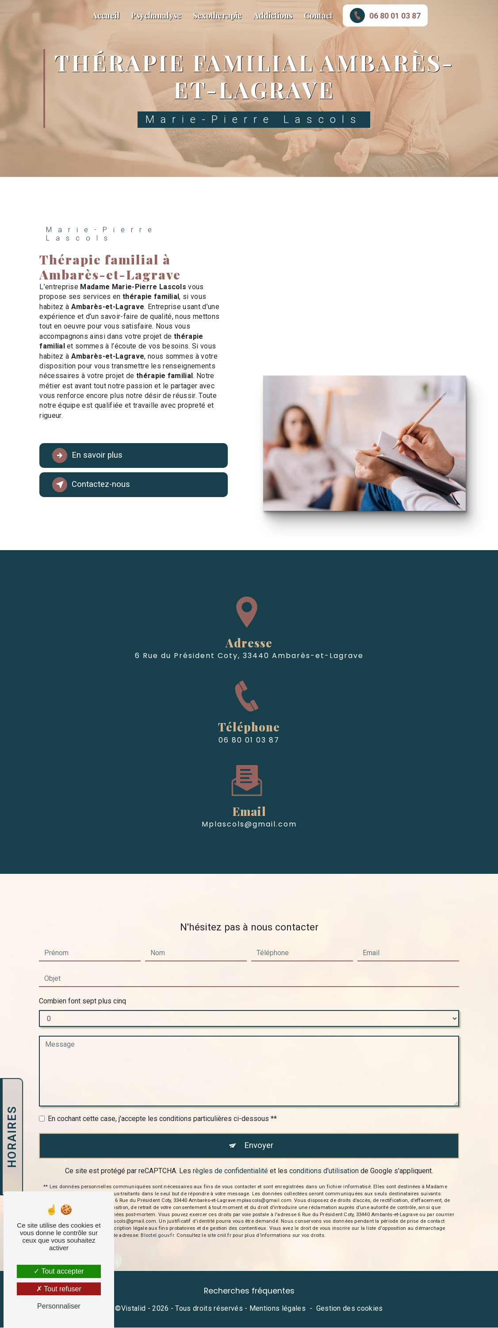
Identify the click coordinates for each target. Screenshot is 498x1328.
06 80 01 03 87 (385, 15)
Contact (318, 15)
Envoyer (259, 1130)
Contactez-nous (92, 484)
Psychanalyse (156, 15)
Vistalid (133, 1309)
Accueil (105, 15)
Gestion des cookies (349, 1309)
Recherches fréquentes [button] (249, 1291)
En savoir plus (88, 455)
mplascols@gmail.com (249, 809)
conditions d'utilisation (324, 1155)
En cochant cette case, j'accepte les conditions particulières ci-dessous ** (162, 1102)
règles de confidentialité (230, 1155)
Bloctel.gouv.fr (157, 1220)
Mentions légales (277, 1309)
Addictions (272, 15)
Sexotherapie (217, 15)
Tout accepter (59, 1271)
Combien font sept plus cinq (82, 985)
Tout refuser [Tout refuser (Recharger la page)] (58, 1289)
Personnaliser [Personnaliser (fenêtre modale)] (58, 1306)
